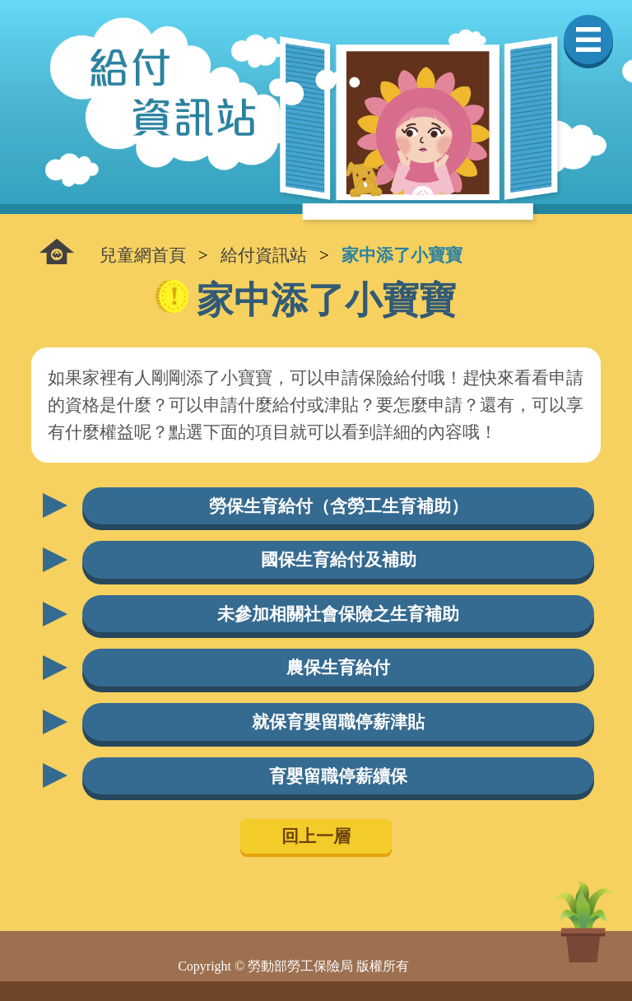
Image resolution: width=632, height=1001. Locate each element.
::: (57, 251)
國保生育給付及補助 (338, 559)
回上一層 (316, 835)
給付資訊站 (264, 254)
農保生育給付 (338, 667)
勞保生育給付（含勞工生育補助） (338, 505)
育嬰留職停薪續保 (338, 775)
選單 (588, 39)
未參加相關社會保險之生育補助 (338, 613)
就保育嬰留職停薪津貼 (338, 721)
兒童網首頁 (143, 254)
